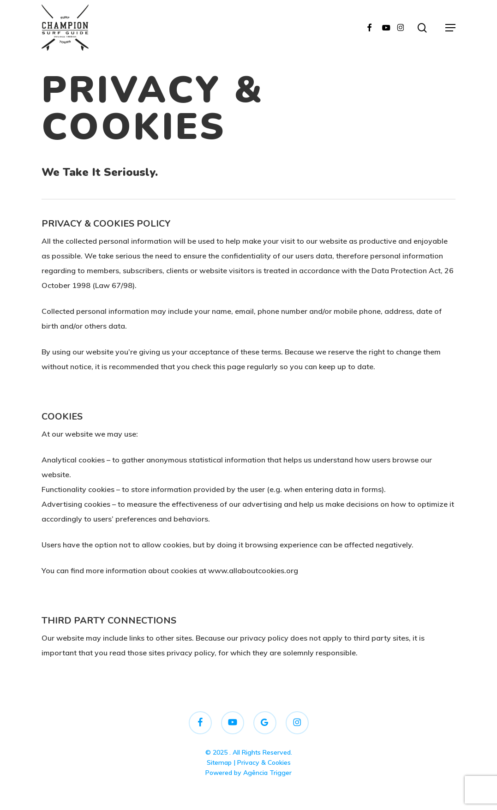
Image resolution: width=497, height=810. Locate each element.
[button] (450, 27)
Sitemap (219, 762)
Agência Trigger (267, 772)
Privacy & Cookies (264, 762)
